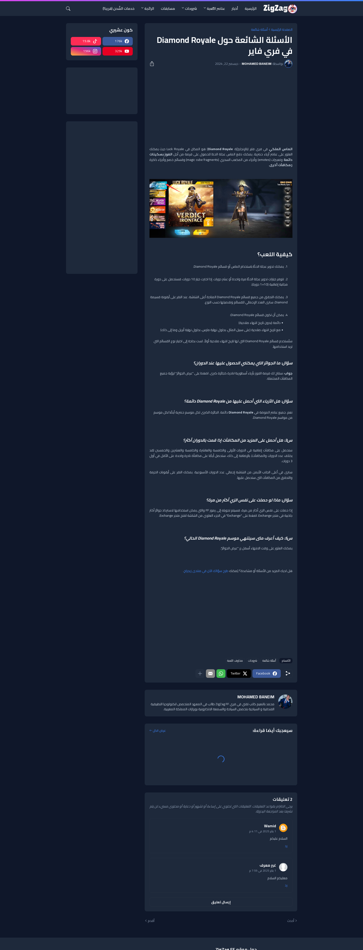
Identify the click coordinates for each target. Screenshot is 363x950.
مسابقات (168, 8)
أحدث (290, 921)
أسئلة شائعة (259, 29)
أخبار (235, 8)
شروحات (191, 8)
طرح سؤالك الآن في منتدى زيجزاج (206, 571)
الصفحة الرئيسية (281, 29)
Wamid (270, 825)
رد (286, 846)
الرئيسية (251, 8)
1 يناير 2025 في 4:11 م (262, 831)
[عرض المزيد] (200, 673)
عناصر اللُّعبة (216, 8)
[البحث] (70, 9)
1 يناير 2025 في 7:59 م (262, 870)
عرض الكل (159, 730)
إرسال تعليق (221, 902)
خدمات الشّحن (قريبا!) (118, 8)
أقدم (151, 921)
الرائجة (149, 8)
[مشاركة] (153, 64)
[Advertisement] (220, 107)
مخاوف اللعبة (235, 660)
